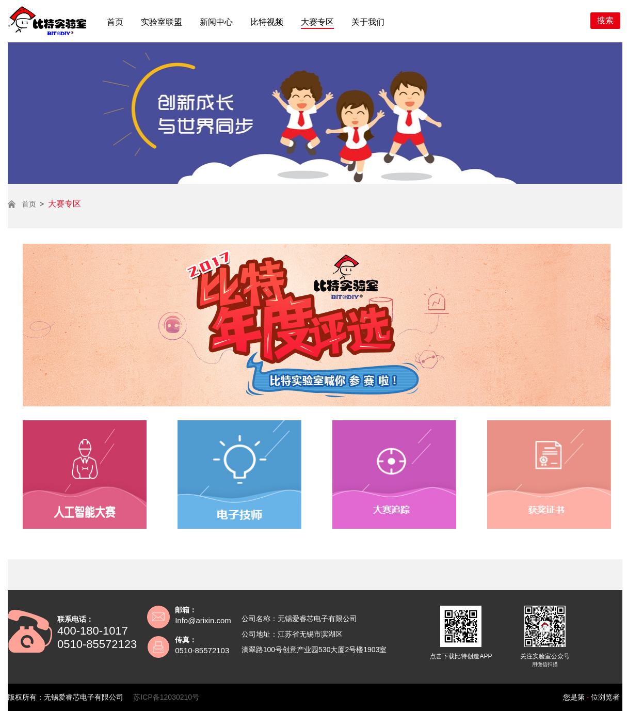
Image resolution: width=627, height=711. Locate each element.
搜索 (605, 20)
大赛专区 (317, 22)
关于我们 (367, 22)
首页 (115, 22)
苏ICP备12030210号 (166, 697)
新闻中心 (216, 22)
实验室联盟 (161, 22)
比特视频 (266, 22)
